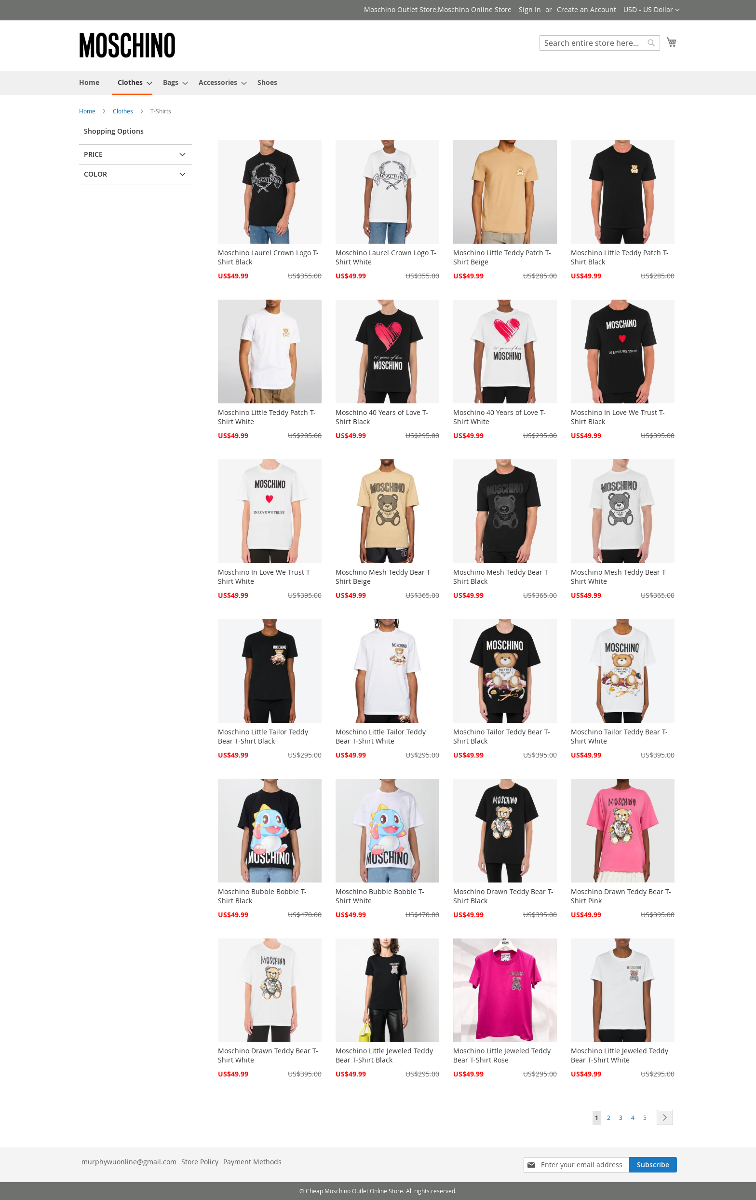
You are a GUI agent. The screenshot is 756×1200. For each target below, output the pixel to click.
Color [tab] (95, 174)
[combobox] (600, 43)
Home (88, 111)
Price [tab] (93, 154)
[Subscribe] (653, 1164)
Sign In (530, 9)
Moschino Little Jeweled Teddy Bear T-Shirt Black (384, 1055)
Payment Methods (252, 1161)
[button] (651, 10)
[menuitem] (89, 82)
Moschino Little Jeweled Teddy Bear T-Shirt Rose (502, 1055)
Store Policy (199, 1161)
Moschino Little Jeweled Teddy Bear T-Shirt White (619, 1055)
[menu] (378, 83)
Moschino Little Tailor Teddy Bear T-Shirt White (381, 736)
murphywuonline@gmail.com (128, 1161)
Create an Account (586, 9)
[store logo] (127, 45)
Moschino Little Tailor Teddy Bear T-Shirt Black (263, 736)
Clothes (124, 111)
